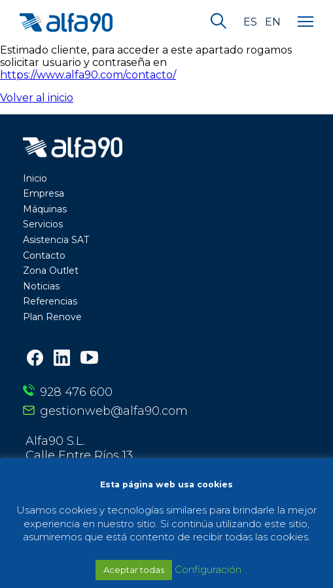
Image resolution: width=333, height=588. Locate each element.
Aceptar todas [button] (133, 569)
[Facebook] (35, 359)
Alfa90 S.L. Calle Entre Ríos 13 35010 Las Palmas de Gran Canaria (127, 455)
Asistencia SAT (56, 240)
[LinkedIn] (62, 359)
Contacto (44, 255)
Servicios (43, 224)
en (273, 22)
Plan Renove (52, 317)
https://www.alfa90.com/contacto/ (88, 75)
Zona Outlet (51, 270)
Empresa (43, 193)
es (250, 22)
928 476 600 (76, 392)
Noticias (41, 286)
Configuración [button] (208, 569)
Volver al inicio (36, 97)
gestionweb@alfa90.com (114, 411)
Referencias (50, 301)
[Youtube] (89, 358)
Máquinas (45, 209)
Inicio (35, 178)
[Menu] (305, 22)
